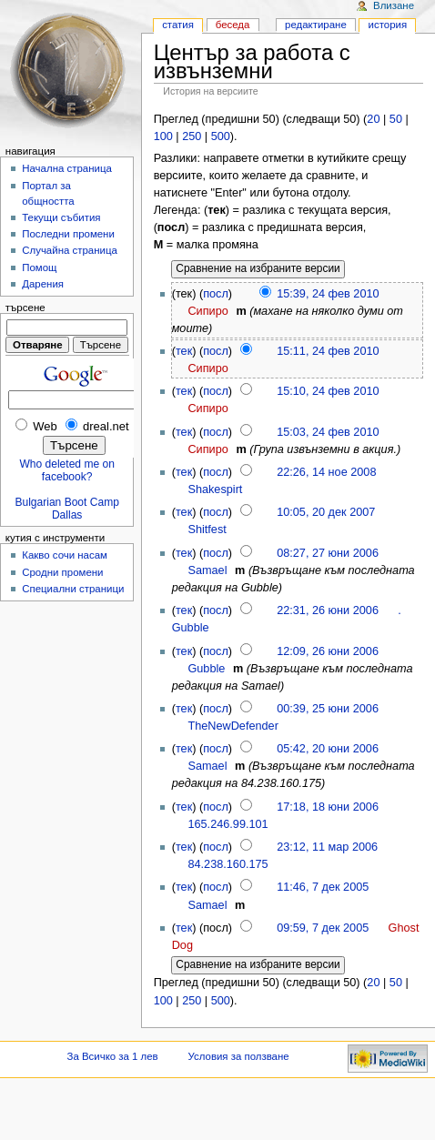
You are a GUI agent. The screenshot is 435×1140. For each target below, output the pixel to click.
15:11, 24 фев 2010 (328, 351)
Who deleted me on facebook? (66, 470)
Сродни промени (62, 572)
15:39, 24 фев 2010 (328, 294)
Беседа (233, 24)
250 (191, 136)
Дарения (43, 283)
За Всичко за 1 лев (112, 1056)
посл (215, 294)
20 (373, 119)
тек (184, 351)
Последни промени (68, 233)
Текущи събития (61, 217)
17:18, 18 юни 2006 (328, 807)
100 (163, 136)
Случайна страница (69, 250)
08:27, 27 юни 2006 (328, 553)
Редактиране (316, 24)
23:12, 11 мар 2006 (327, 847)
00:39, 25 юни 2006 (328, 708)
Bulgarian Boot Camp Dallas (67, 508)
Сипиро (207, 311)
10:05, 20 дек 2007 (326, 512)
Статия (178, 24)
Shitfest (206, 529)
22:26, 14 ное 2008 (326, 472)
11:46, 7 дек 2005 (323, 887)
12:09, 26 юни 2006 (328, 651)
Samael (207, 570)
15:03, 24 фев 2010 (328, 432)
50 (395, 119)
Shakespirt (214, 489)
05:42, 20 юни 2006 (328, 748)
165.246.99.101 (227, 824)
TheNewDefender (232, 726)
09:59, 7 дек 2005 (323, 928)
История (388, 24)
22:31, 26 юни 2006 (328, 610)
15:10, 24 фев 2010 (328, 391)
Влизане (393, 5)
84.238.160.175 (227, 864)
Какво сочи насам (64, 555)
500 (220, 136)
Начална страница (67, 168)
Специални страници (73, 588)
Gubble (206, 668)
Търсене (25, 307)
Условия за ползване (238, 1056)
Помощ (39, 267)
